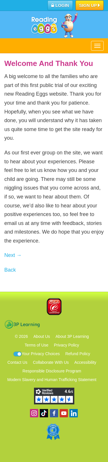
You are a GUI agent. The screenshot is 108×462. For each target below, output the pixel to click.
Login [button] (60, 5)
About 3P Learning (72, 336)
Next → (13, 255)
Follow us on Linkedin (73, 413)
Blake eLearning (54, 307)
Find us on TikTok (44, 413)
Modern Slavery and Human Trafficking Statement (51, 379)
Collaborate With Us (51, 362)
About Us (41, 336)
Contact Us (17, 362)
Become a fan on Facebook (54, 413)
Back (10, 270)
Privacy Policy (66, 345)
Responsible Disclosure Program (51, 371)
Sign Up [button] (89, 6)
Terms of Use (36, 345)
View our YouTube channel (64, 413)
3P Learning (22, 324)
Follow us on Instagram (34, 413)
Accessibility (85, 362)
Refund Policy (77, 353)
